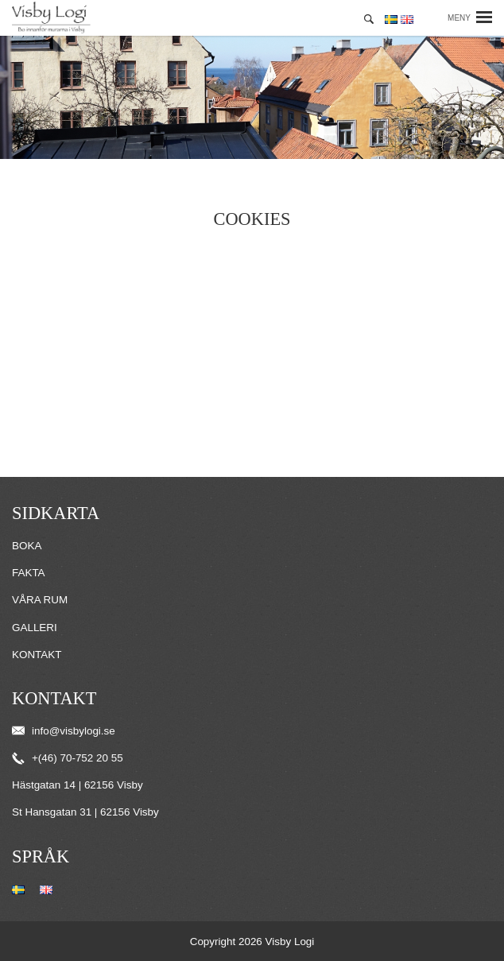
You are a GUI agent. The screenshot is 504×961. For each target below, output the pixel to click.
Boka (26, 546)
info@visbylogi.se (63, 731)
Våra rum (40, 600)
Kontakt (36, 655)
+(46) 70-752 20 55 (67, 758)
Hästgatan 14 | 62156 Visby (77, 785)
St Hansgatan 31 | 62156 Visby (85, 812)
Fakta (28, 573)
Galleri (34, 628)
